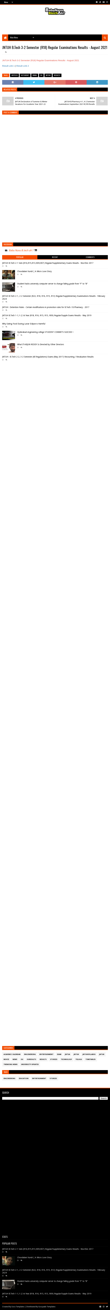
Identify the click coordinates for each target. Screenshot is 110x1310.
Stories (53, 1059)
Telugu (78, 1059)
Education (24, 1078)
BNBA (35, 75)
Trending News (10, 1064)
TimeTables (91, 1059)
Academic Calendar (12, 1054)
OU (22, 1059)
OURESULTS (31, 1059)
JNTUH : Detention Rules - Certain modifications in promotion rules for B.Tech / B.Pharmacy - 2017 (45, 307)
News (15, 1059)
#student (25, 75)
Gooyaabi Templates (46, 1307)
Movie (6, 1059)
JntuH (48, 75)
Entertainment (46, 1054)
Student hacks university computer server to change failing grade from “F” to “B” (52, 284)
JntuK (101, 1054)
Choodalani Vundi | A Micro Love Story (34, 271)
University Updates (30, 1064)
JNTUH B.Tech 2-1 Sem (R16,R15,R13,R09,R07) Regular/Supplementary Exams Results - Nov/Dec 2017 (47, 263)
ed (41, 75)
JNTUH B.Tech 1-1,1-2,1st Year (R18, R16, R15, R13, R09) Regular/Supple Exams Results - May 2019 (46, 315)
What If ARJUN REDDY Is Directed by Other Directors (40, 344)
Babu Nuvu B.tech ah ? (21, 250)
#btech (14, 75)
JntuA (67, 1054)
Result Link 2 (22, 66)
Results (57, 75)
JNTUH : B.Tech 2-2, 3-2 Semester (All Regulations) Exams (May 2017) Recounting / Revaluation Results (48, 357)
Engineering (30, 1054)
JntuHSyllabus (89, 1054)
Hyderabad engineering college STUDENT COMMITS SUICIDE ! (45, 332)
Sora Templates (18, 1307)
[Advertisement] (55, 25)
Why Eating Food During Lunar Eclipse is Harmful (23, 324)
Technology (66, 1059)
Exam (59, 1054)
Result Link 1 (8, 66)
